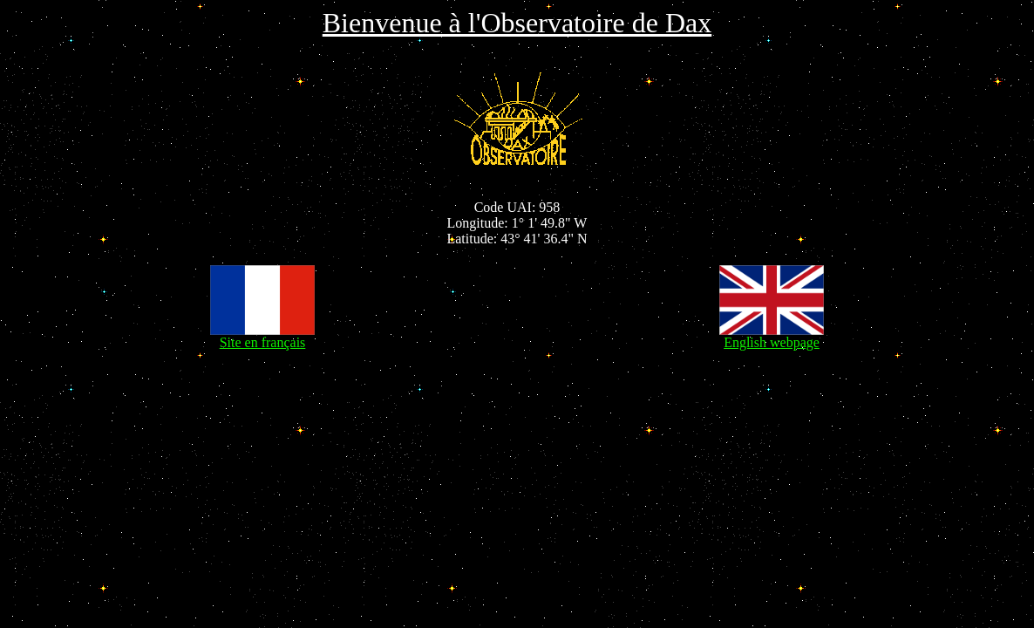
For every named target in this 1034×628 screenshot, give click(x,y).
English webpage (771, 336)
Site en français (262, 336)
